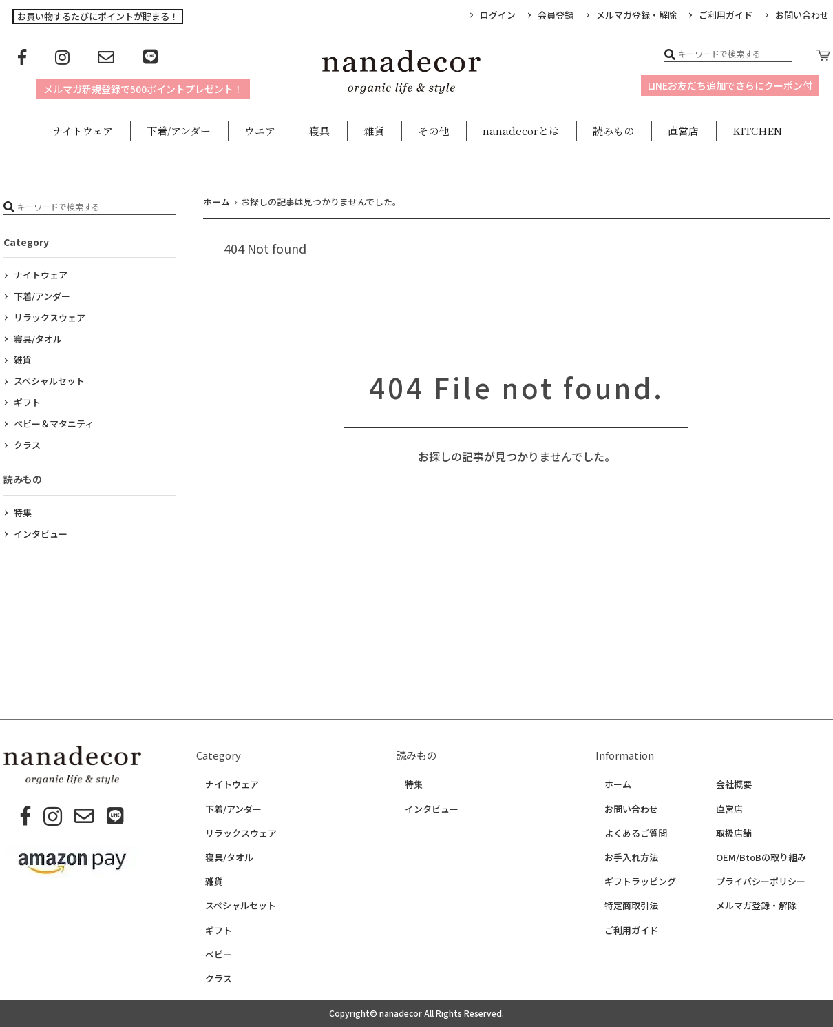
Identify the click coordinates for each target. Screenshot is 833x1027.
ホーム (617, 784)
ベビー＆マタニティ (54, 423)
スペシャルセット (49, 380)
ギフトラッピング (640, 881)
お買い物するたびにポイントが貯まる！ (97, 16)
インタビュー (40, 533)
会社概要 (734, 784)
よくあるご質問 (635, 833)
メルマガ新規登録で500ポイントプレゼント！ (143, 89)
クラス (27, 444)
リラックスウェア (49, 317)
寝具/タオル (38, 338)
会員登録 (555, 14)
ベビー (218, 954)
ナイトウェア (40, 274)
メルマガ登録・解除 (636, 14)
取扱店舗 (734, 833)
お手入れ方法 (631, 857)
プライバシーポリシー (760, 881)
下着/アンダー (42, 296)
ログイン (498, 14)
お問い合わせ (631, 809)
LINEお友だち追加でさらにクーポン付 (730, 85)
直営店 (729, 809)
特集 (23, 512)
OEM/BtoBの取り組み (761, 857)
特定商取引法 (631, 905)
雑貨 (23, 359)
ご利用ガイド (725, 14)
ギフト (27, 402)
